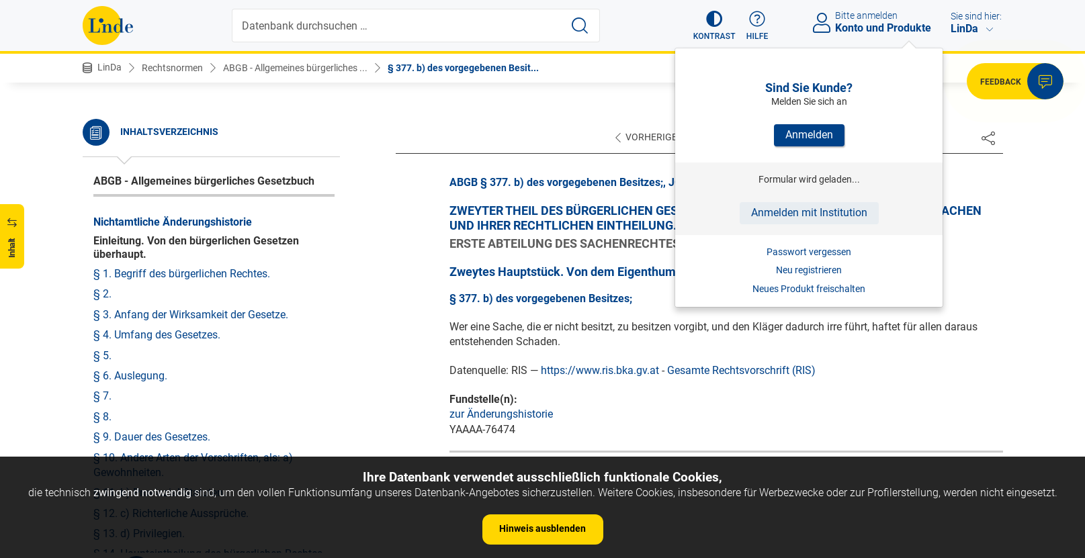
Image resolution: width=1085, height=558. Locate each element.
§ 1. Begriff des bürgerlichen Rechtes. (181, 273)
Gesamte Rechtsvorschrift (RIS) (741, 370)
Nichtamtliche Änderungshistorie (172, 222)
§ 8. (102, 416)
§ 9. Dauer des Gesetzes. (151, 436)
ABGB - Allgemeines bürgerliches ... (295, 67)
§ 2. (102, 293)
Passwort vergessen (809, 251)
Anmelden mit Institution (809, 212)
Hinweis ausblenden (542, 528)
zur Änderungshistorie (501, 414)
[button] (714, 25)
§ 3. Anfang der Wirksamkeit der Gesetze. (190, 314)
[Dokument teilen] (988, 138)
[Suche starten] (579, 25)
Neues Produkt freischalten (808, 288)
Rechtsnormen (172, 67)
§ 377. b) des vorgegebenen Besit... (463, 67)
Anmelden (809, 134)
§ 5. (102, 355)
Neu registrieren (809, 270)
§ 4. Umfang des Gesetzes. (156, 334)
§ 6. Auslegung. (130, 375)
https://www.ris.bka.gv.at (600, 370)
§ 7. (102, 395)
